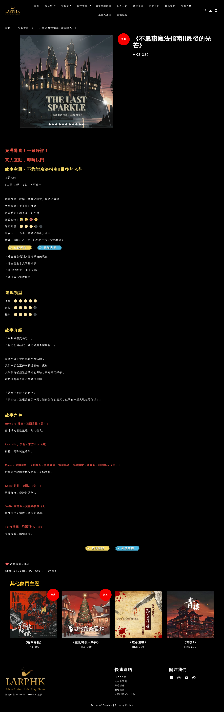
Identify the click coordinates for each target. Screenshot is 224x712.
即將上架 (122, 6)
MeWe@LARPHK (125, 694)
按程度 (66, 6)
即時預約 (170, 6)
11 (83, 124)
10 (80, 124)
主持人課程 (104, 14)
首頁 (36, 6)
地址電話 (120, 689)
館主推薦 (84, 6)
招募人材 (186, 6)
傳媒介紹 (138, 6)
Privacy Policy (124, 705)
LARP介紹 (121, 677)
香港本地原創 (103, 6)
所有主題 (23, 28)
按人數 (50, 6)
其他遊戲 (122, 14)
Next (123, 82)
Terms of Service (101, 705)
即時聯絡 (120, 685)
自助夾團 (154, 6)
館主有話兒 (121, 681)
